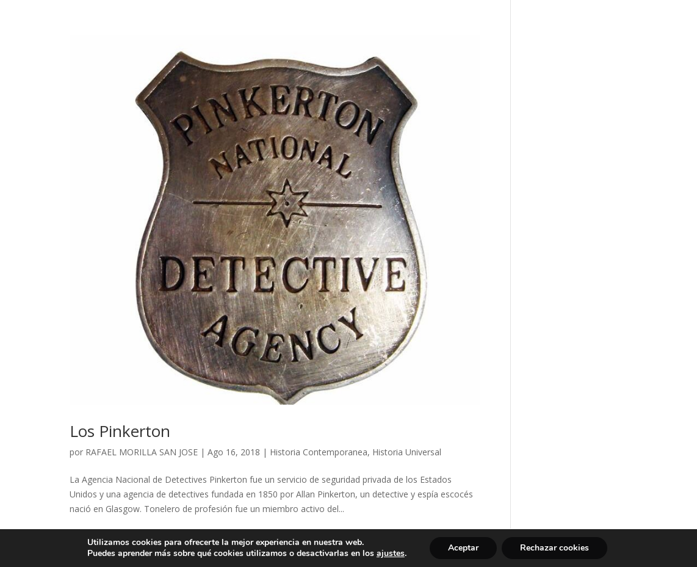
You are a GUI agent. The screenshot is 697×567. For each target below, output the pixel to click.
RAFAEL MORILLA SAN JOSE (141, 452)
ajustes (391, 553)
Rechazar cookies (554, 548)
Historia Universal (406, 452)
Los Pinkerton (120, 431)
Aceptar (463, 548)
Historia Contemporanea (318, 452)
